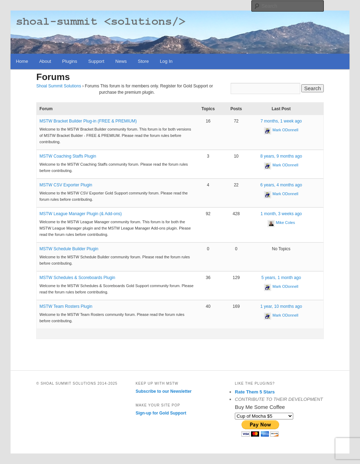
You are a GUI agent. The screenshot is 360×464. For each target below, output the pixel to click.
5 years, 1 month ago (281, 277)
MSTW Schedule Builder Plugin (68, 248)
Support (96, 61)
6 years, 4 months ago (281, 185)
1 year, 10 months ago (281, 306)
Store (143, 61)
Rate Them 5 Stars (255, 392)
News (121, 61)
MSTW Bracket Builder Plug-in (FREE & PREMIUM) (88, 121)
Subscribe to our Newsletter (164, 391)
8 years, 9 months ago (281, 156)
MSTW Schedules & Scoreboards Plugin (77, 277)
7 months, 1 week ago (281, 121)
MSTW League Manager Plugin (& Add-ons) (80, 213)
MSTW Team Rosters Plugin (65, 306)
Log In (166, 61)
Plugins (69, 61)
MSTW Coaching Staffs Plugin (67, 156)
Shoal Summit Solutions (58, 86)
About (45, 61)
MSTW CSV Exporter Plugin (65, 185)
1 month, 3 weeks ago (281, 213)
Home (22, 61)
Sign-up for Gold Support (161, 413)
